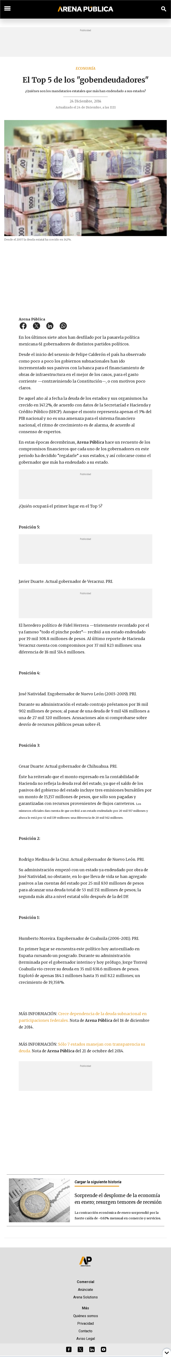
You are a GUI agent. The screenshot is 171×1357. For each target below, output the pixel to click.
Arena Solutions (85, 1297)
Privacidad (85, 1323)
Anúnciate (85, 1290)
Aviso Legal (85, 1339)
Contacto (85, 1331)
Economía (86, 68)
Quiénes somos (85, 1316)
